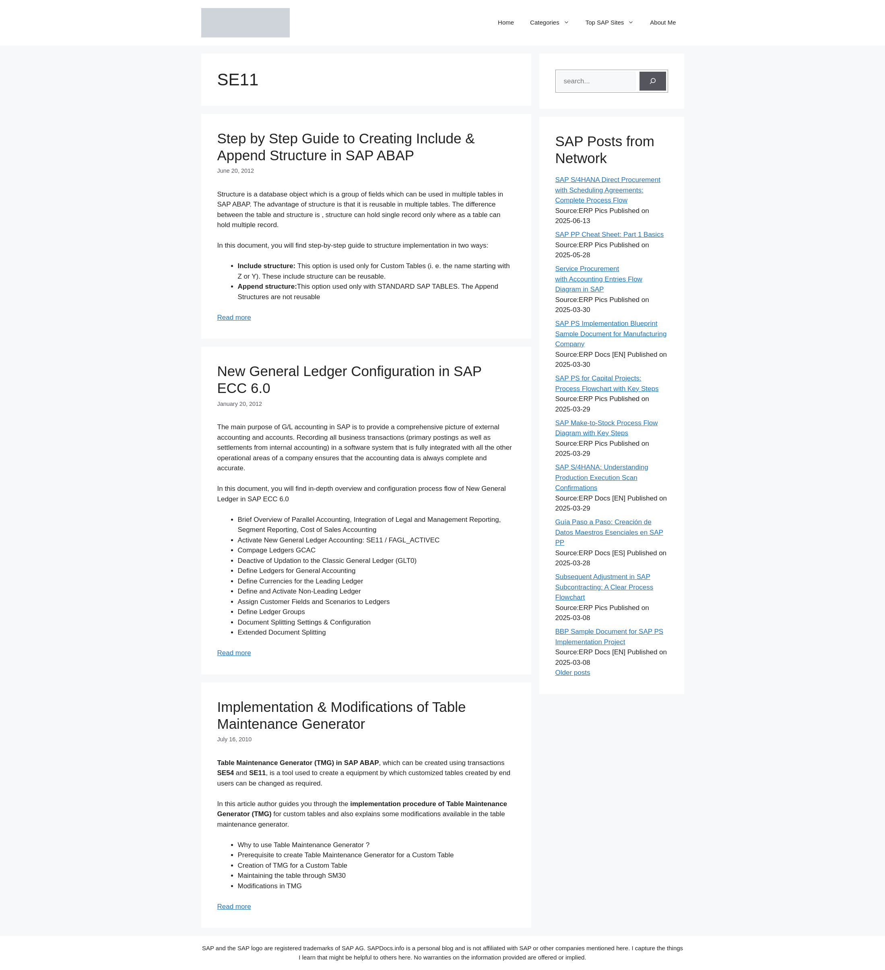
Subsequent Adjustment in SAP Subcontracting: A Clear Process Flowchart (604, 587)
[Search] (653, 81)
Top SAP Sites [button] (614, 22)
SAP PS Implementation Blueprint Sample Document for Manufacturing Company (611, 334)
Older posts (572, 672)
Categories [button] (554, 22)
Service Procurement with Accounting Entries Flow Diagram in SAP (598, 279)
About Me (663, 22)
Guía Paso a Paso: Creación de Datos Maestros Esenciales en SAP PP (609, 532)
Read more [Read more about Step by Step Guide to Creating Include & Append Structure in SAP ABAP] (234, 317)
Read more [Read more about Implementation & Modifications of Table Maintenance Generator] (234, 906)
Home (506, 22)
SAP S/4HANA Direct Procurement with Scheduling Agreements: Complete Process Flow (607, 190)
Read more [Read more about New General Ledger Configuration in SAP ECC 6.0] (234, 653)
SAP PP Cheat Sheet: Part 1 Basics (609, 234)
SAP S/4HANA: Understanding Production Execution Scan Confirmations (601, 477)
